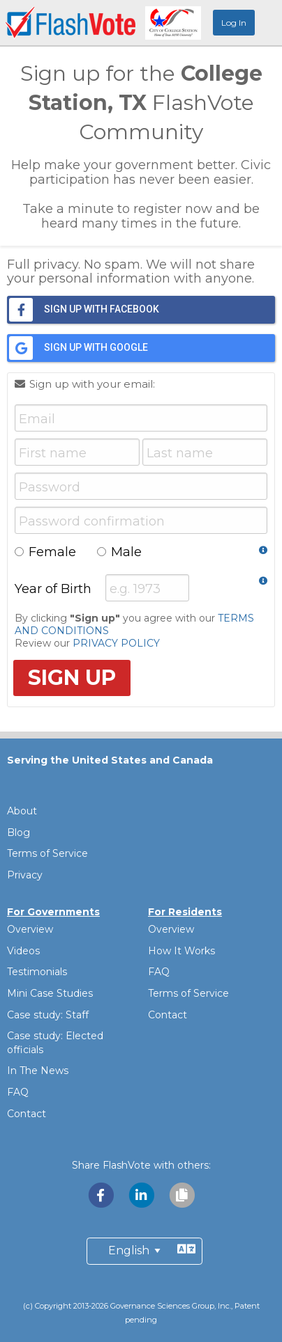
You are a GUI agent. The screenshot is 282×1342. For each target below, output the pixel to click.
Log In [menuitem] (233, 22)
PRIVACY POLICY (116, 643)
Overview (30, 929)
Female (45, 552)
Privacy (25, 875)
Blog (18, 832)
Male (119, 552)
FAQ (18, 1092)
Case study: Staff (48, 1015)
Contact (26, 1113)
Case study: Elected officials (55, 1042)
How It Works (181, 951)
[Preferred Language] (144, 1251)
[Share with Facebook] (102, 1194)
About (22, 811)
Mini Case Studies (50, 993)
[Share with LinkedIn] (142, 1194)
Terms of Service (47, 853)
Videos (23, 951)
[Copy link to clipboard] (181, 1194)
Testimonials (37, 971)
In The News (37, 1070)
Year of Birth (60, 589)
